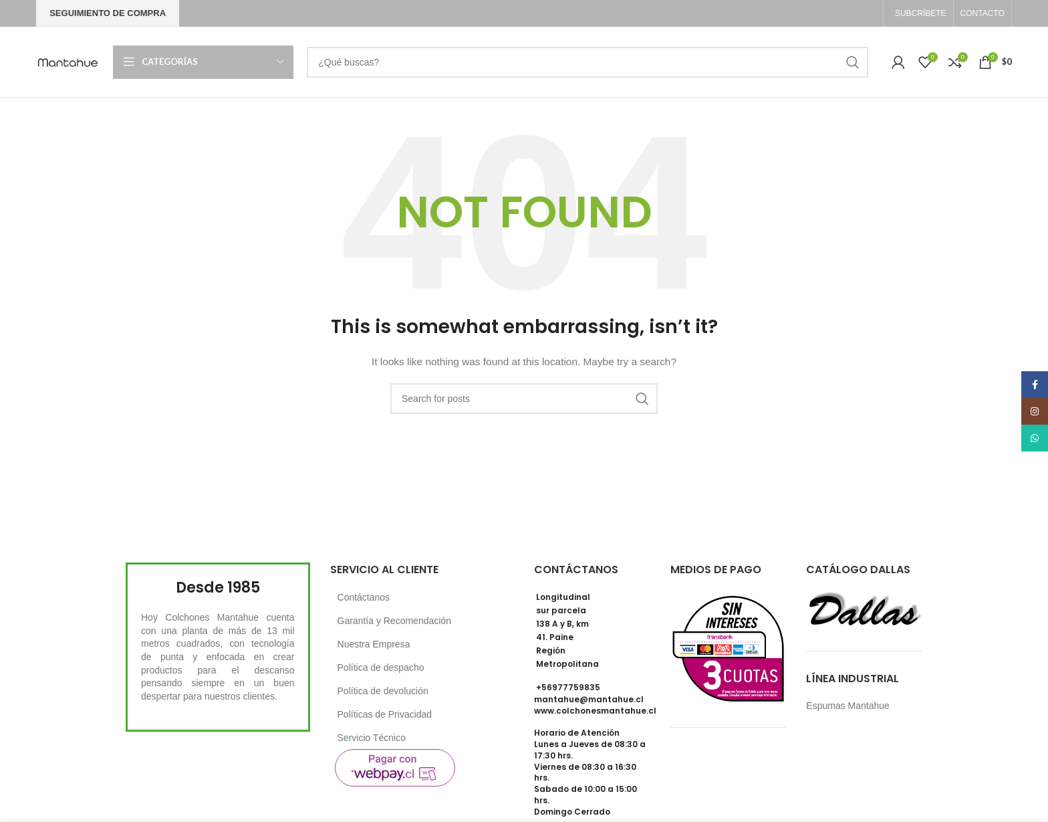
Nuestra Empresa (374, 644)
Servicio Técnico (372, 737)
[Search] (587, 62)
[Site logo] (68, 61)
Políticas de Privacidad (385, 714)
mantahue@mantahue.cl (589, 699)
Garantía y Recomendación (394, 620)
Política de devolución (383, 691)
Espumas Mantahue (848, 705)
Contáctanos (364, 597)
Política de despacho (381, 667)
